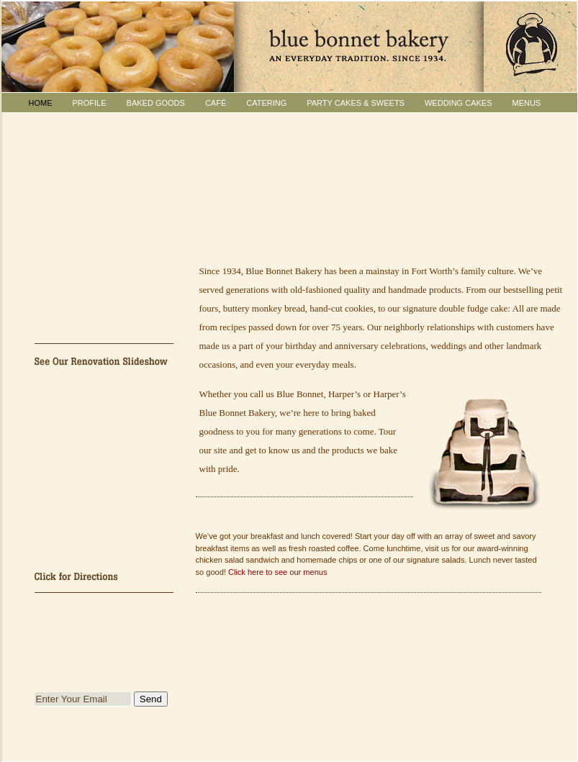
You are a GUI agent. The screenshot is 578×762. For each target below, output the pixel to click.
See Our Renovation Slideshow (104, 360)
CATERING (266, 103)
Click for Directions (104, 575)
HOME (41, 103)
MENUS (526, 103)
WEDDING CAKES (458, 103)
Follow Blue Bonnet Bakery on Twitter (104, 610)
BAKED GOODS (156, 103)
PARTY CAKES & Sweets (356, 103)
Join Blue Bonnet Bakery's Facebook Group (104, 644)
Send (151, 699)
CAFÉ (215, 103)
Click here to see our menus (278, 572)
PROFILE (90, 103)
